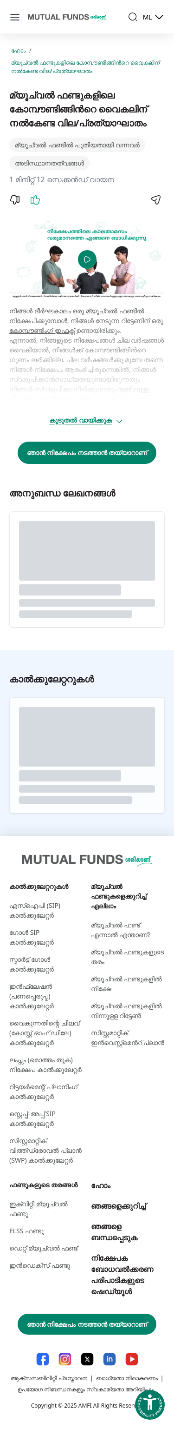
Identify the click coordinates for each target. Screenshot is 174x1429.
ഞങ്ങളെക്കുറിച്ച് (118, 1206)
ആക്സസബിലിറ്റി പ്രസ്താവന (49, 1378)
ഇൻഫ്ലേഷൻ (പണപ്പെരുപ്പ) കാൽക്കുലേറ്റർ (31, 996)
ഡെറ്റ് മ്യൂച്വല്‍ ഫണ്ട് (43, 1248)
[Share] (155, 200)
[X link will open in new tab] (87, 1359)
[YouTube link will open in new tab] (131, 1359)
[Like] (35, 199)
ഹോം (18, 50)
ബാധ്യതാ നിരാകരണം (127, 1378)
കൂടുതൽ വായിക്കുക (86, 420)
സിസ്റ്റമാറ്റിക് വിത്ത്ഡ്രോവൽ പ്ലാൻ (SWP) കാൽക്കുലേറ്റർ (45, 1150)
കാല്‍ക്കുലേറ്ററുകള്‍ (38, 886)
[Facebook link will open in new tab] (42, 1359)
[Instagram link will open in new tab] (65, 1359)
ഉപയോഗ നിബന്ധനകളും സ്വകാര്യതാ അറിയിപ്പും (86, 1389)
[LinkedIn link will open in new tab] (109, 1359)
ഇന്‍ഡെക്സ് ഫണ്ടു (39, 1265)
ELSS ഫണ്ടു (26, 1230)
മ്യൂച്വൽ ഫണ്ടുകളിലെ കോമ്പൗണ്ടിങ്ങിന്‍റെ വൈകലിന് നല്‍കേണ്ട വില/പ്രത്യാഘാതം (85, 67)
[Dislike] (14, 199)
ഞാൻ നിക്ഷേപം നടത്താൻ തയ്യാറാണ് (87, 452)
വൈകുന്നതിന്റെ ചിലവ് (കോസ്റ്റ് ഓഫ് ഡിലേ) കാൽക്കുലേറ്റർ (44, 1033)
